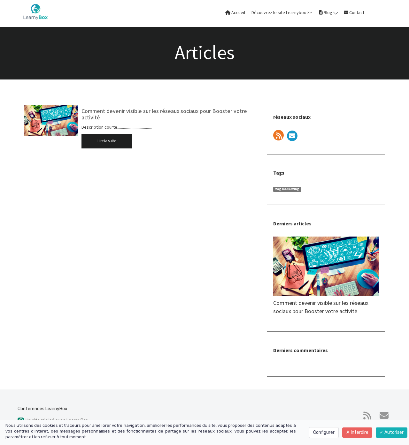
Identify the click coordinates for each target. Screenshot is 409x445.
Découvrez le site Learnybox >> (281, 13)
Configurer (324, 432)
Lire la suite (106, 141)
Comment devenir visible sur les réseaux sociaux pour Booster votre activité (164, 114)
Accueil (235, 13)
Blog (328, 12)
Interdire (357, 432)
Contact (354, 13)
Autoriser (392, 432)
